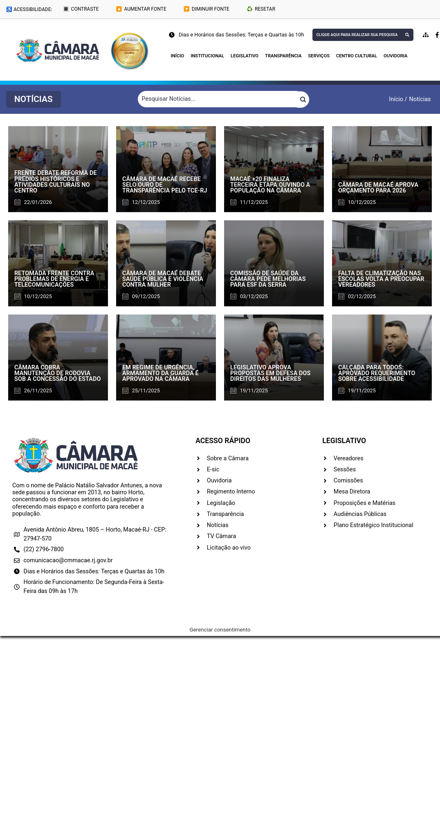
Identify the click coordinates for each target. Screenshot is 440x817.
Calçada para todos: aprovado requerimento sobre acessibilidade (376, 373)
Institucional (207, 56)
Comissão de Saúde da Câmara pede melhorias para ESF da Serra (268, 279)
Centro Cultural (356, 56)
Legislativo (244, 56)
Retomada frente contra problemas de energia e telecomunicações (54, 279)
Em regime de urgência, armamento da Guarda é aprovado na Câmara (160, 373)
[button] (33, 99)
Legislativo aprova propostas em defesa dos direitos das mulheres (270, 373)
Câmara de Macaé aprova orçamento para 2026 (378, 187)
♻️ (261, 9)
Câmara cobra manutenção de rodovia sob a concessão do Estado (57, 373)
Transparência (283, 56)
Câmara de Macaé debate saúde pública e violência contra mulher (162, 279)
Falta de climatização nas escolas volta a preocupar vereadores (381, 279)
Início (177, 56)
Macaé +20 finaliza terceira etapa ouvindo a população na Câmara (270, 185)
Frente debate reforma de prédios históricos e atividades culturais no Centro (55, 182)
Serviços (319, 56)
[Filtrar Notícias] (217, 99)
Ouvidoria (395, 56)
